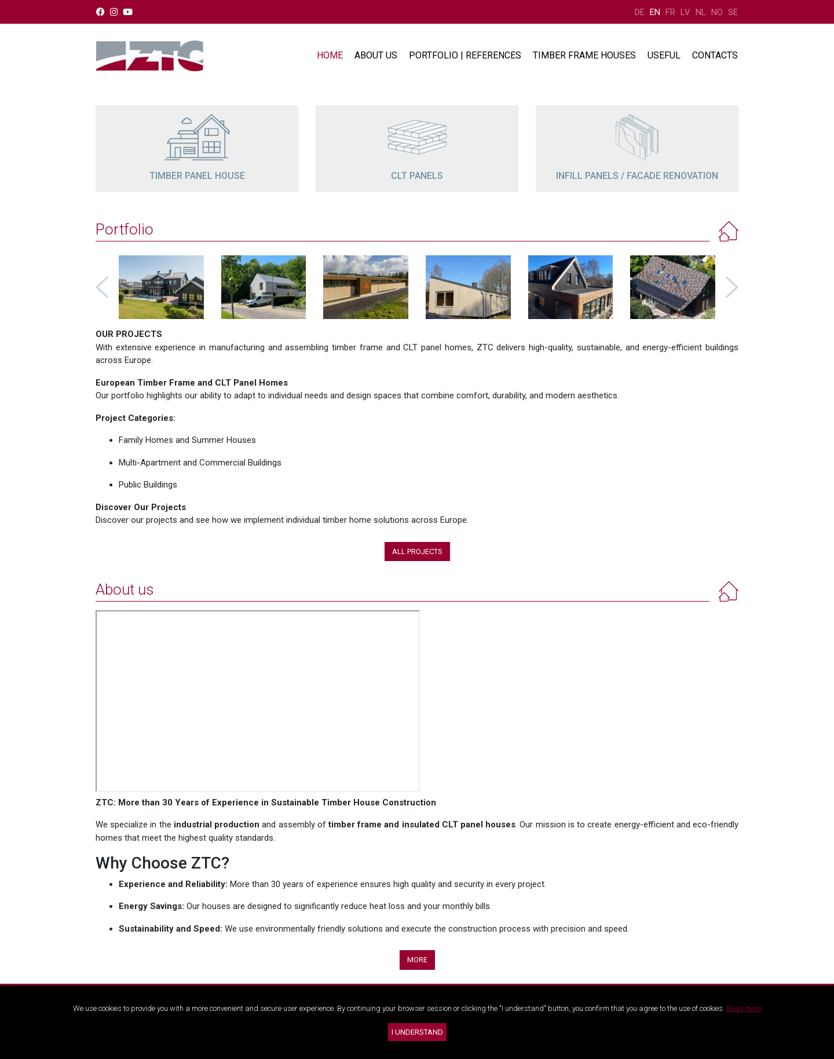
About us (375, 55)
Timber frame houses (584, 55)
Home (330, 55)
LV (685, 12)
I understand (417, 1032)
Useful (664, 55)
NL (701, 12)
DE (640, 12)
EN (655, 12)
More (417, 959)
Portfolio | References (465, 55)
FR (670, 12)
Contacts (715, 55)
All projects (417, 551)
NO (717, 12)
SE (733, 12)
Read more (744, 1008)
